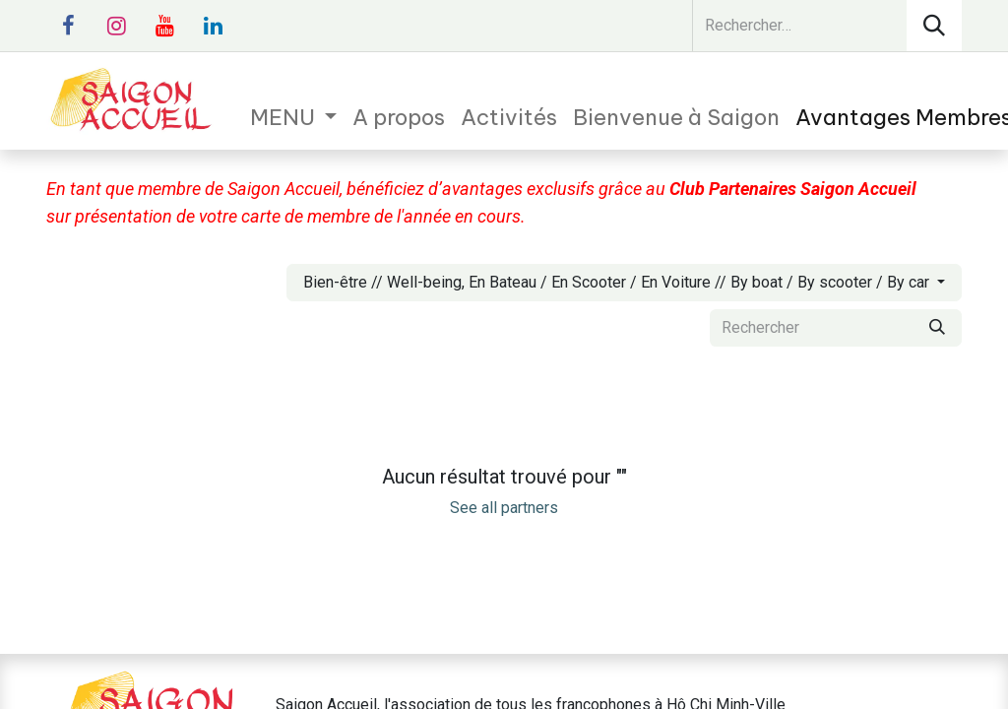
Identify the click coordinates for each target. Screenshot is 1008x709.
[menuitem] (294, 118)
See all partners (504, 507)
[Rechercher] (934, 25)
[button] (624, 282)
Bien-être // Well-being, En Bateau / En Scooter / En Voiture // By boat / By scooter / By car (616, 282)
